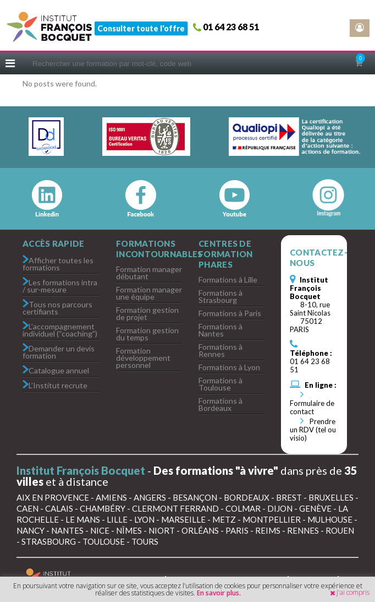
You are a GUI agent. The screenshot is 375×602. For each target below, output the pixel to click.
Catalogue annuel (59, 370)
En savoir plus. (219, 593)
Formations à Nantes (220, 330)
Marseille (183, 519)
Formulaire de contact (312, 403)
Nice (99, 530)
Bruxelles (331, 497)
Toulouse (103, 541)
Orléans (200, 530)
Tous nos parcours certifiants (57, 307)
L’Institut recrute (58, 385)
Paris (237, 530)
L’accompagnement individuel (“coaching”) (60, 329)
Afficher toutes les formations (58, 263)
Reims (267, 530)
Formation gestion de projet (147, 313)
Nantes (67, 530)
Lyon (144, 519)
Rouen (340, 530)
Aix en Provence (52, 497)
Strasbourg (48, 541)
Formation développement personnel (143, 357)
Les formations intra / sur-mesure (60, 285)
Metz (224, 519)
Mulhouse (329, 519)
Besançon (195, 497)
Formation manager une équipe (149, 293)
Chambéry (102, 508)
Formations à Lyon (229, 367)
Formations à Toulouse (220, 384)
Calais (59, 508)
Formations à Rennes (220, 350)
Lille (117, 519)
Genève (315, 508)
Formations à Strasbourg (220, 296)
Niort (161, 530)
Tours (144, 541)
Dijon (280, 508)
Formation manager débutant (149, 272)
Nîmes (129, 530)
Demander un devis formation (59, 351)
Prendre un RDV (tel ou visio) (313, 429)
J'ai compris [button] (353, 592)
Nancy (30, 530)
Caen (27, 508)
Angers (150, 497)
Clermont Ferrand (175, 508)
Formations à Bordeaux (220, 404)
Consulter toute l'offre (141, 28)
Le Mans (82, 519)
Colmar (243, 508)
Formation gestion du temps (147, 334)
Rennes (303, 530)
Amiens (111, 497)
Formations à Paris (229, 313)
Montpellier (271, 519)
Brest (289, 497)
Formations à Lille (227, 279)
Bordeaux (246, 497)
